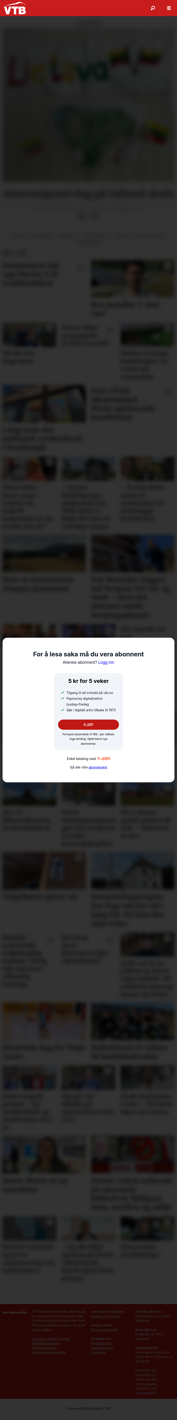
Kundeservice (102, 1352)
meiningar (68, 240)
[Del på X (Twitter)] (88, 221)
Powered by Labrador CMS (88, 1413)
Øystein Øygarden (105, 1321)
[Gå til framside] (15, 8)
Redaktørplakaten (46, 1348)
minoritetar (96, 240)
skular (122, 240)
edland (18, 240)
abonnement (97, 767)
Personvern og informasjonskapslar (49, 1354)
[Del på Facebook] (80, 221)
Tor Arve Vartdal (104, 1334)
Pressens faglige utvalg (51, 1343)
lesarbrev (42, 240)
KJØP (89, 724)
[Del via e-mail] (95, 221)
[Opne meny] (169, 8)
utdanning (89, 248)
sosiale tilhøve (150, 240)
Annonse (98, 1357)
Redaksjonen (101, 1348)
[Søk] (153, 8)
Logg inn (88, 662)
